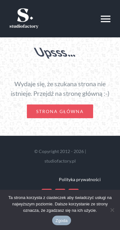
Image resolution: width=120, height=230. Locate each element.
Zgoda (61, 220)
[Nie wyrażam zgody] (112, 210)
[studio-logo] (24, 7)
